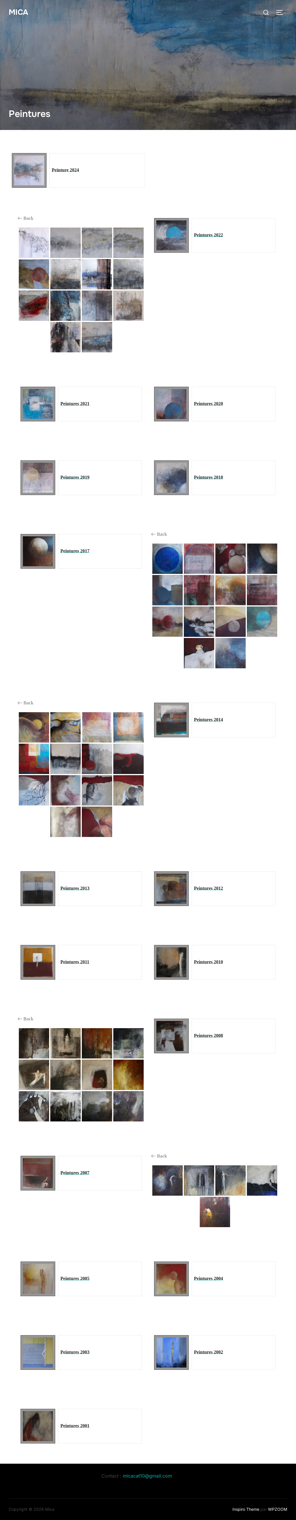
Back (26, 218)
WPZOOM (277, 1509)
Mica (18, 12)
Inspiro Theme (245, 1509)
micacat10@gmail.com (147, 1476)
